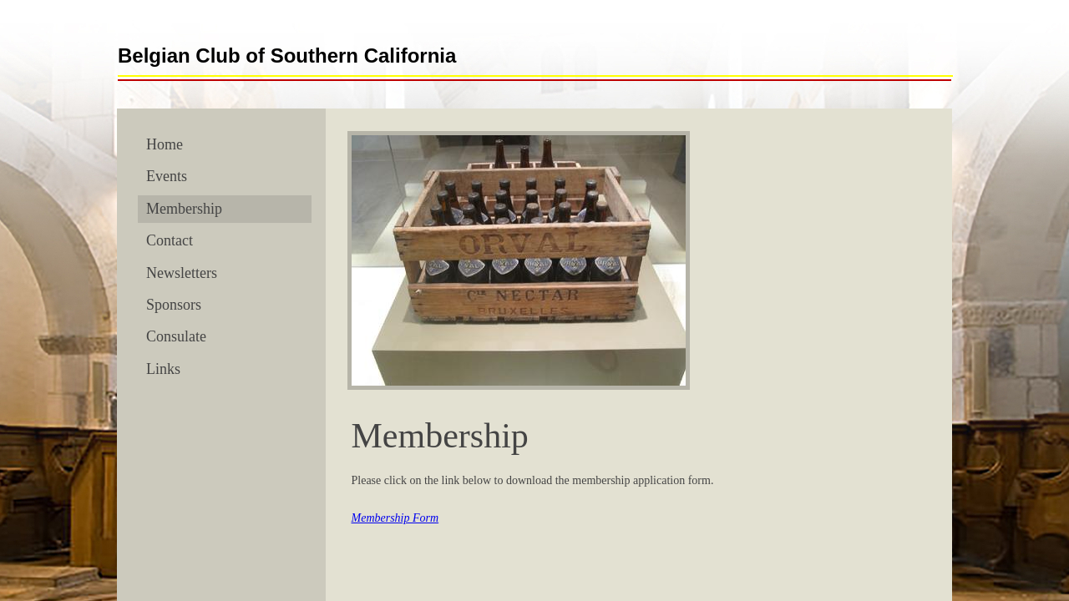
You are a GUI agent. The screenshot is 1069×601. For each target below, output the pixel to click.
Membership (184, 208)
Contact (169, 240)
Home (164, 144)
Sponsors (173, 304)
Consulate (176, 336)
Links (163, 369)
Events (166, 176)
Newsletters (181, 273)
